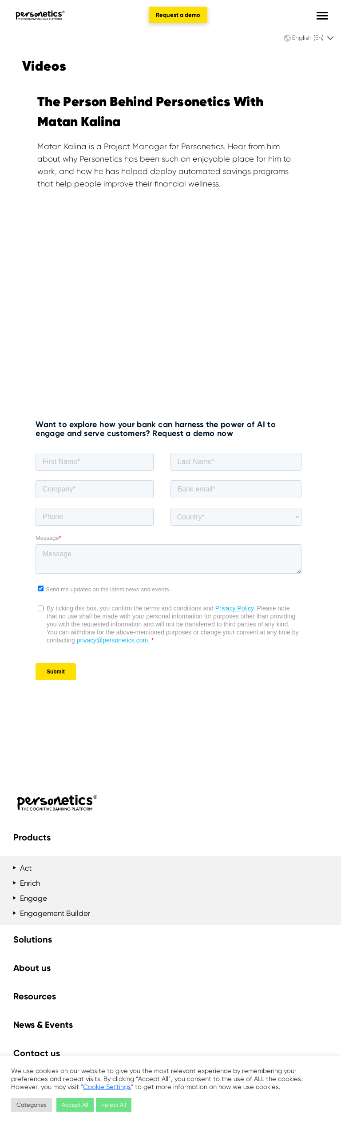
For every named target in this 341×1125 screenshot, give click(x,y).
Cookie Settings (107, 1087)
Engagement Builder (55, 913)
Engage (33, 898)
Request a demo (178, 15)
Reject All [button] (113, 1104)
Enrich (30, 883)
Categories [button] (31, 1104)
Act (26, 868)
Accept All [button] (75, 1104)
